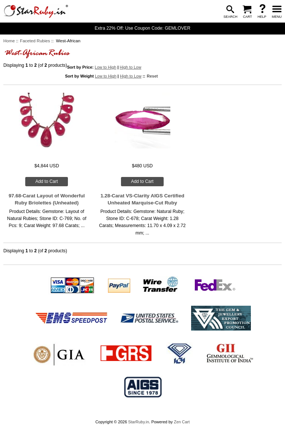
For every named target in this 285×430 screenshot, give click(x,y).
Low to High (105, 67)
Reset (152, 76)
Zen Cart (182, 422)
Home (9, 41)
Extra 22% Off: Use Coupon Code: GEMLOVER (142, 28)
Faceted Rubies (35, 41)
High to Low (130, 67)
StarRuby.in (138, 422)
